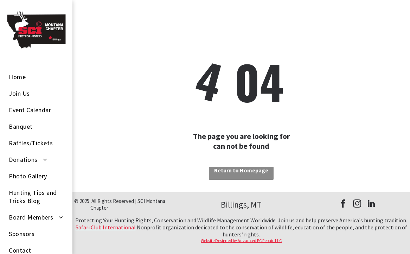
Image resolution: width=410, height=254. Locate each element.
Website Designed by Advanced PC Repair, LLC (241, 240)
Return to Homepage (241, 170)
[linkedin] (371, 204)
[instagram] (357, 204)
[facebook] (343, 204)
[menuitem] (39, 77)
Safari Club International (106, 227)
